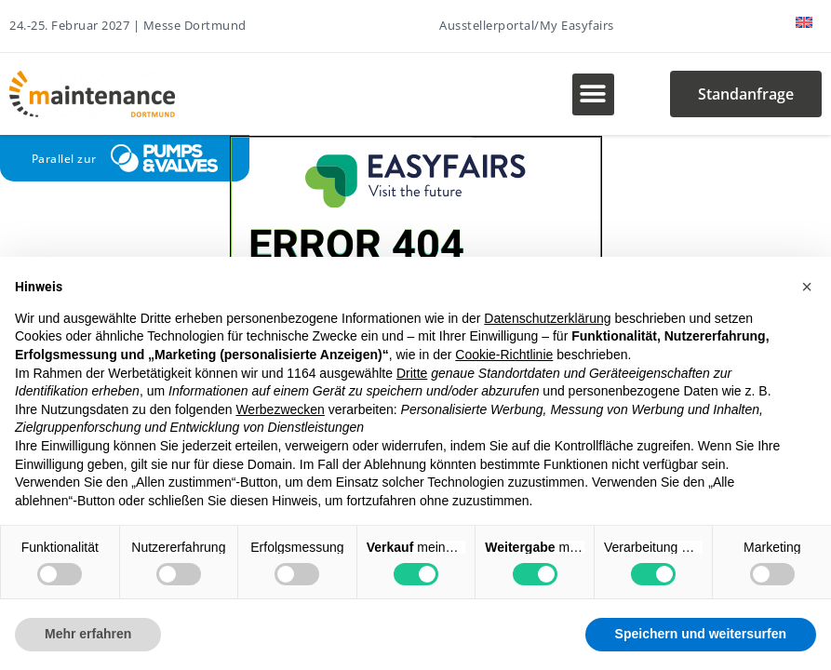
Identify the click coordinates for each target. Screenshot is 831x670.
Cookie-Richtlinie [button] (504, 354)
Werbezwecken (279, 409)
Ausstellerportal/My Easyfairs (526, 25)
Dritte (411, 373)
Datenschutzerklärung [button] (547, 318)
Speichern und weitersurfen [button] (700, 633)
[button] (593, 94)
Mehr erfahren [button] (88, 633)
